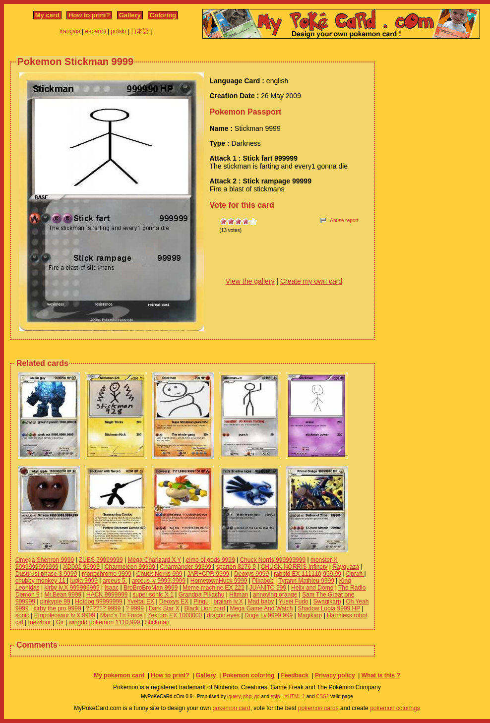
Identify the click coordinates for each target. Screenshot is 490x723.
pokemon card (231, 708)
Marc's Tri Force (121, 615)
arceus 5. (115, 580)
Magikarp (310, 615)
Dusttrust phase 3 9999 (46, 573)
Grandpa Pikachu (202, 594)
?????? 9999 (103, 608)
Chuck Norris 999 (159, 573)
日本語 (140, 31)
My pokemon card (119, 675)
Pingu (201, 601)
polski (118, 31)
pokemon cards (318, 708)
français (70, 31)
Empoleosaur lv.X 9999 (64, 615)
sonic (22, 615)
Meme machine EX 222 (214, 587)
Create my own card (311, 281)
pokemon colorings (395, 708)
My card (47, 15)
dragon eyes (223, 615)
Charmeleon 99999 (131, 566)
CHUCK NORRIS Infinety (294, 566)
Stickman (157, 622)
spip (275, 696)
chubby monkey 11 (41, 580)
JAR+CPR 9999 (208, 573)
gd (257, 696)
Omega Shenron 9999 (44, 559)
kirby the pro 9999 (57, 608)
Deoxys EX (173, 601)
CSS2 (322, 696)
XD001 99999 (82, 566)
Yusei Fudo (293, 601)
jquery (234, 696)
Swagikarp (327, 601)
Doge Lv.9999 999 (269, 615)
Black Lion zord (204, 608)
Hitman (238, 594)
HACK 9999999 (106, 594)
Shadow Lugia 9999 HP (329, 608)
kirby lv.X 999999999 (72, 587)
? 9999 (134, 608)
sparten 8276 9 (236, 566)
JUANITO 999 (267, 587)
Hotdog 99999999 (98, 601)
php (247, 696)
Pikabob (262, 580)
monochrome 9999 (106, 573)
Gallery (130, 15)
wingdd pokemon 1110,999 (104, 622)
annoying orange (275, 594)
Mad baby (260, 601)
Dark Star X (164, 608)
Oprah (355, 573)
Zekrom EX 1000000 (174, 615)
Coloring (163, 15)
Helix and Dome (312, 587)
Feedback (294, 675)
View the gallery (250, 281)
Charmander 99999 (186, 566)
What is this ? (381, 675)
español (95, 31)
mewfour (39, 622)
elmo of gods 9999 (210, 559)
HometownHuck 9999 (218, 580)
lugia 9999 (84, 580)
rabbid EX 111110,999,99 (307, 573)
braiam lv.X (228, 601)
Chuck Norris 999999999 (273, 559)
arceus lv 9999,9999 (158, 580)
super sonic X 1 (153, 594)
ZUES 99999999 (101, 559)
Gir (60, 622)
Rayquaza (345, 566)
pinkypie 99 (55, 601)
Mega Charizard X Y (154, 559)
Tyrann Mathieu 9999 (306, 580)
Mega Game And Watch (261, 608)
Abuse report (344, 220)
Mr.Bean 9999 (63, 594)
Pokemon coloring (249, 675)
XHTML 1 (294, 696)
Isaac (112, 587)
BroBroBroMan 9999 (150, 587)
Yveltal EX (140, 601)
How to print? (89, 15)
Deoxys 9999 (251, 573)
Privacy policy (335, 675)
